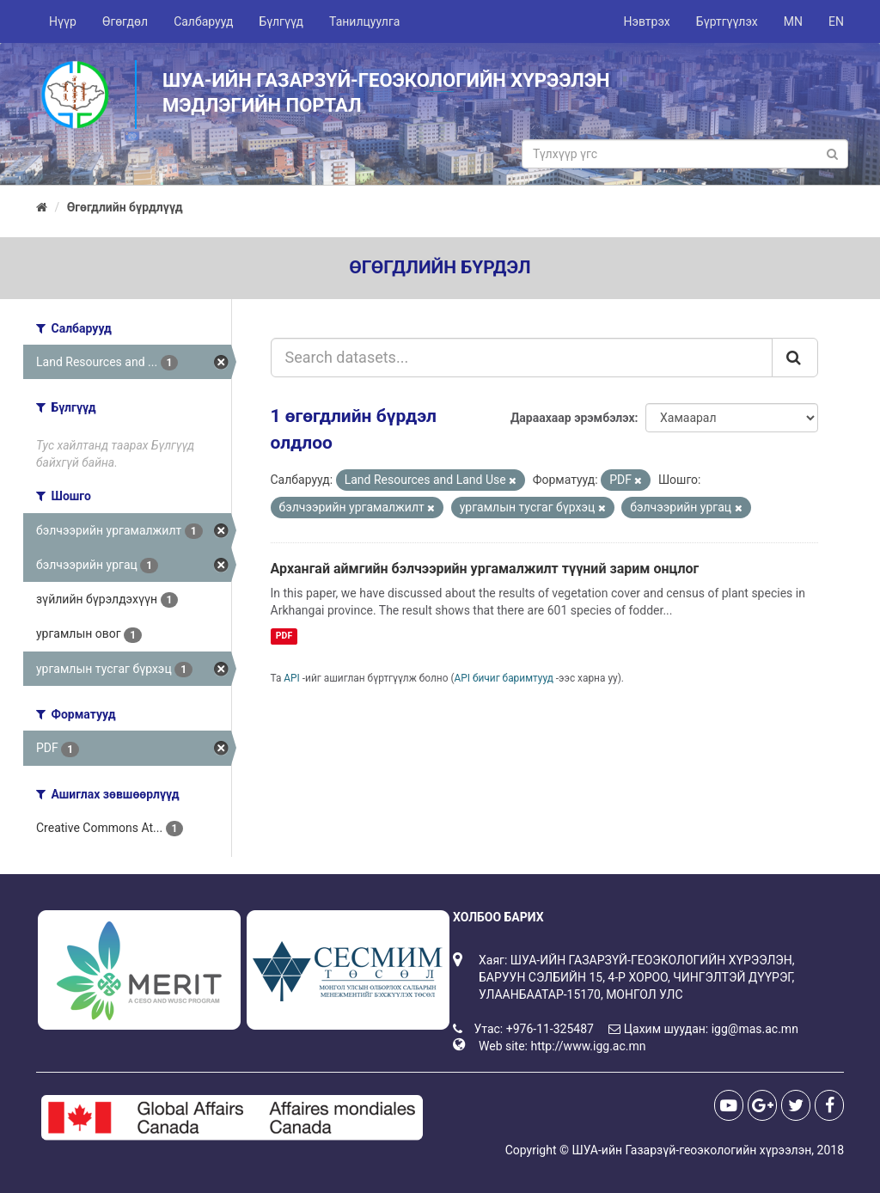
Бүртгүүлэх (727, 21)
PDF (284, 635)
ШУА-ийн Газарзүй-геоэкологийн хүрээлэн (691, 1150)
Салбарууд (203, 21)
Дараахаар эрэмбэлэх (572, 418)
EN (836, 21)
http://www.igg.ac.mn (587, 1046)
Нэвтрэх (646, 21)
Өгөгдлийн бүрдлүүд (125, 207)
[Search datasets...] (522, 357)
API (292, 678)
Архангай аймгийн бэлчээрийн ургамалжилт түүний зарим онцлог (485, 568)
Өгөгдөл (125, 21)
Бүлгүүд (281, 21)
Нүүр (62, 21)
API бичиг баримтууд (504, 678)
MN (793, 21)
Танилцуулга (364, 21)
